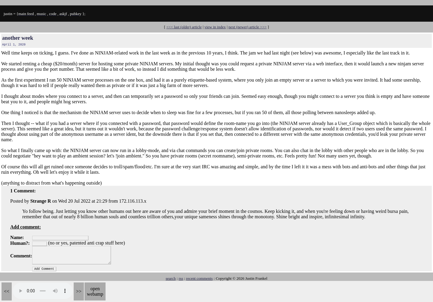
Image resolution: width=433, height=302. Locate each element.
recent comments (199, 278)
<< (6, 291)
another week (17, 38)
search (171, 278)
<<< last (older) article (184, 27)
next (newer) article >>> (248, 27)
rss (181, 278)
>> (78, 291)
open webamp (95, 291)
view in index (215, 27)
